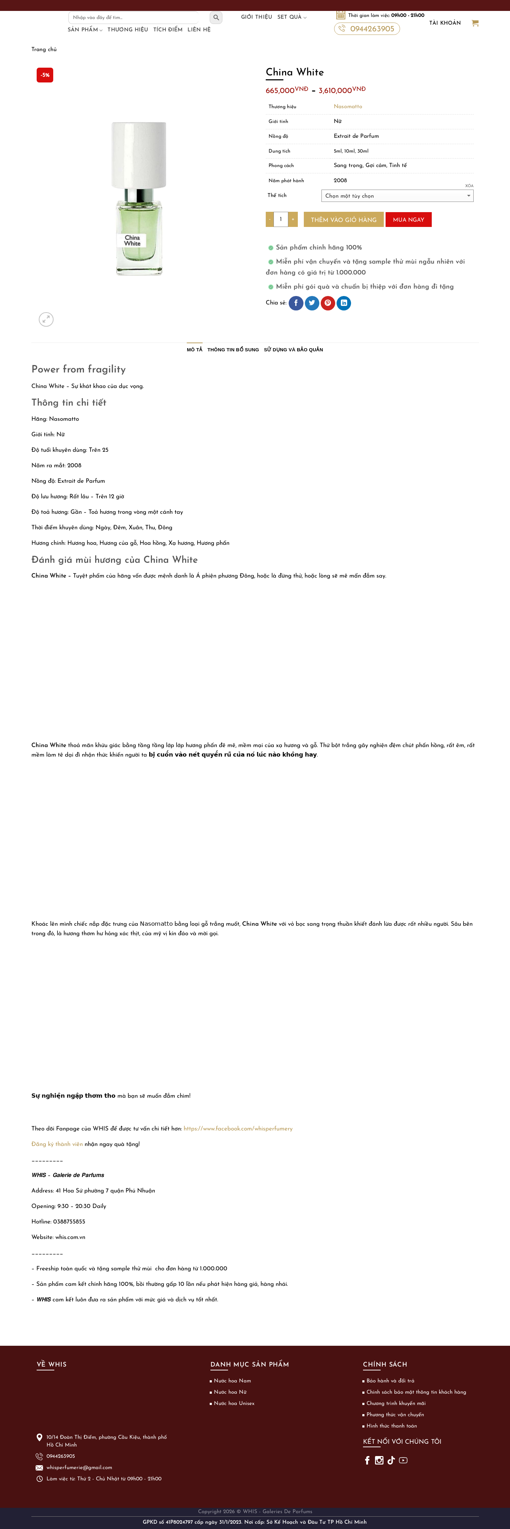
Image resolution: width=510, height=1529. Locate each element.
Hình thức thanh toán (392, 1426)
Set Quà (292, 17)
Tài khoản (445, 23)
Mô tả (194, 349)
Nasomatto (348, 107)
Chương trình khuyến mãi (396, 1403)
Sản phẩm (85, 30)
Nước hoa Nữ (230, 1392)
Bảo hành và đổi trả (390, 1381)
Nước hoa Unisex (234, 1403)
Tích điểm (168, 30)
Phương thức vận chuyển (395, 1415)
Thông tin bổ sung (233, 349)
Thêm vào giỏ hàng (344, 220)
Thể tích (277, 195)
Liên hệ (199, 30)
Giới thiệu (256, 17)
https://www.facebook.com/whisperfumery (238, 1129)
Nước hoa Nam (232, 1381)
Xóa (469, 186)
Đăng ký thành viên (57, 1144)
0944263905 (366, 28)
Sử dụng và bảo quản (293, 349)
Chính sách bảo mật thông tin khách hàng (416, 1392)
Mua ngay (408, 220)
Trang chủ (44, 50)
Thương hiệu (127, 30)
